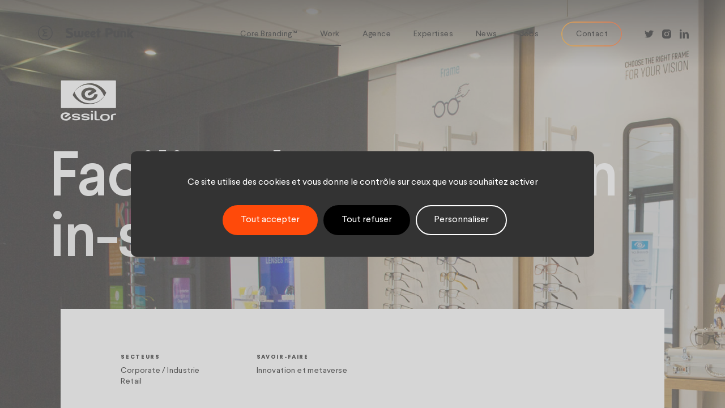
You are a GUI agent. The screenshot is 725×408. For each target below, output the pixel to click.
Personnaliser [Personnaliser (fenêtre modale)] (461, 219)
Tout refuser (367, 219)
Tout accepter (270, 219)
